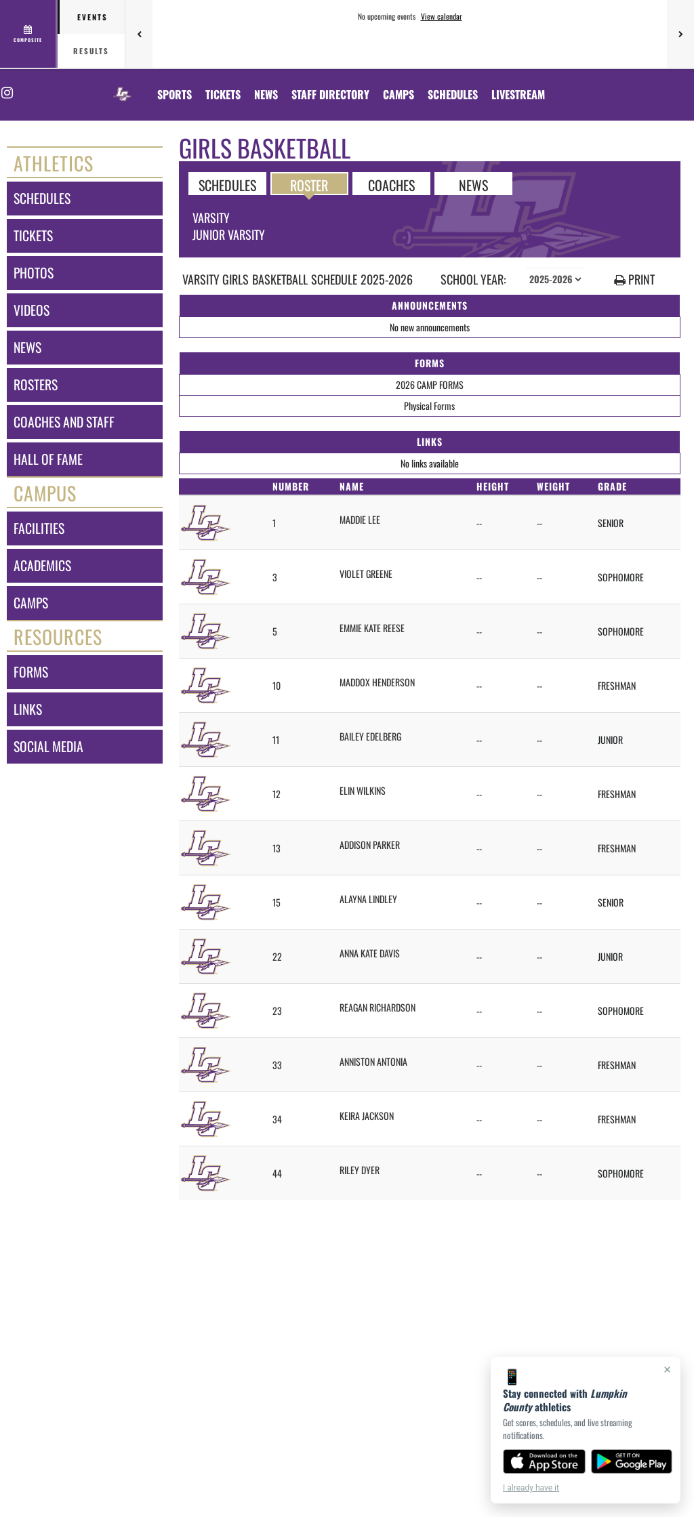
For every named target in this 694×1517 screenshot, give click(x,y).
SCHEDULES (227, 184)
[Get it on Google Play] (632, 1461)
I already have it (531, 1488)
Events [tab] (92, 17)
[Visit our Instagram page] (6, 93)
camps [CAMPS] (31, 602)
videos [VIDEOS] (31, 310)
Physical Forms (429, 405)
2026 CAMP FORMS (430, 384)
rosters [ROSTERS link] (36, 384)
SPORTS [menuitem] (174, 94)
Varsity (211, 217)
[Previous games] (138, 34)
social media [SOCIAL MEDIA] (48, 746)
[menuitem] (223, 94)
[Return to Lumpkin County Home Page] (122, 86)
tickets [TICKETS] (33, 235)
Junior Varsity (228, 234)
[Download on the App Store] (544, 1461)
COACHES (391, 184)
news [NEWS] (27, 347)
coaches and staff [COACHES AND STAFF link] (64, 422)
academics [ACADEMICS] (42, 565)
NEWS (473, 184)
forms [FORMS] (31, 672)
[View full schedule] (29, 34)
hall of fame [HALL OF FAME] (48, 459)
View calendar (441, 16)
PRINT (634, 279)
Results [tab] (91, 50)
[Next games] (680, 34)
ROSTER (309, 184)
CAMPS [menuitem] (398, 94)
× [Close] (667, 1369)
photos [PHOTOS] (34, 273)
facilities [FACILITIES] (39, 528)
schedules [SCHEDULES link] (42, 198)
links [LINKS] (28, 709)
